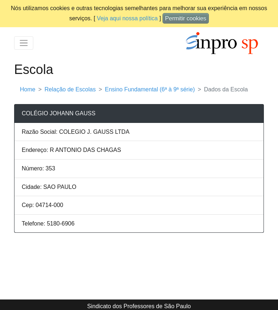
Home (27, 89)
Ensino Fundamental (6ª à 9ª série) (150, 89)
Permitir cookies (185, 18)
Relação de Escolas (70, 89)
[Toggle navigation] (23, 43)
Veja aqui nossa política (127, 18)
